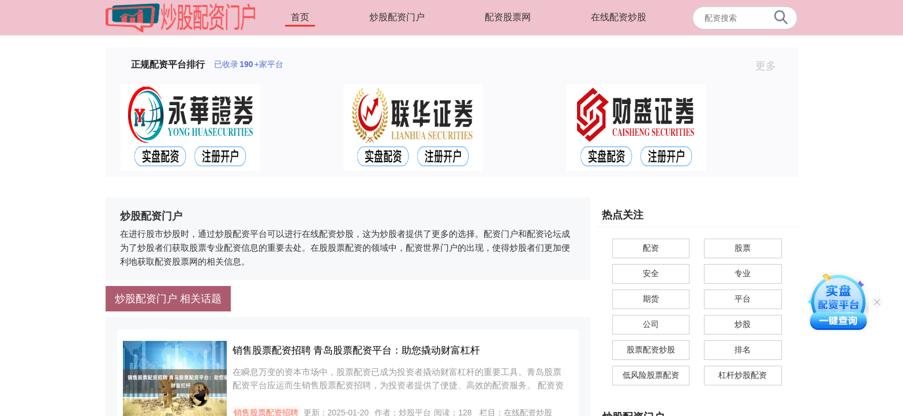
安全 (651, 273)
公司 (651, 324)
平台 (743, 298)
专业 (743, 273)
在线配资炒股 (618, 17)
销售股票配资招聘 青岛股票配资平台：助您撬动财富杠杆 (357, 350)
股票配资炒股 (651, 349)
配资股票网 (508, 17)
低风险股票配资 (651, 375)
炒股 (743, 324)
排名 (743, 349)
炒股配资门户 (397, 17)
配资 (651, 247)
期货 (651, 298)
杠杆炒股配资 (742, 375)
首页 (300, 17)
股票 (743, 247)
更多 (770, 66)
